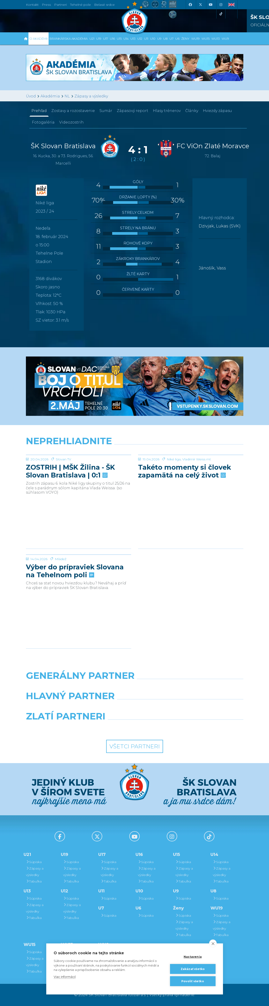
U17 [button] (105, 38)
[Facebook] (190, 4)
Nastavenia (193, 956)
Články (191, 111)
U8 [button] (165, 38)
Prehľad (39, 111)
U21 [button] (92, 38)
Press (46, 5)
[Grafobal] (97, 707)
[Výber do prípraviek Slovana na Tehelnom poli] (78, 571)
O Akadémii (38, 38)
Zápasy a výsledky (91, 96)
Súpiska (34, 862)
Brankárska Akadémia (68, 38)
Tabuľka (34, 881)
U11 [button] (146, 38)
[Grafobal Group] (162, 728)
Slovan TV (63, 494)
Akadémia (50, 96)
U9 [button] (159, 38)
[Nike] (134, 687)
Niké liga (174, 494)
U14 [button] (126, 38)
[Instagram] (221, 4)
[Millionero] (172, 707)
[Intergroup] (106, 728)
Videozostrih (71, 122)
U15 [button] (119, 38)
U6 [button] (177, 38)
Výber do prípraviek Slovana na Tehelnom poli (75, 605)
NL (67, 96)
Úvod (31, 96)
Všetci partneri (134, 746)
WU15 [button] (205, 38)
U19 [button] (98, 38)
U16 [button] (112, 38)
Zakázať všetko (193, 969)
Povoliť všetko (192, 981)
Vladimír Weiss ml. (196, 494)
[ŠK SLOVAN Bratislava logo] (134, 17)
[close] (213, 943)
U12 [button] (139, 38)
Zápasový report (132, 111)
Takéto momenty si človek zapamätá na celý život (184, 506)
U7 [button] (171, 38)
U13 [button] (133, 38)
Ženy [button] (185, 38)
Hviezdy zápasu (217, 111)
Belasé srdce (104, 5)
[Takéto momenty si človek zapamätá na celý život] (190, 472)
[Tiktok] (221, 13)
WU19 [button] (195, 38)
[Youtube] (210, 4)
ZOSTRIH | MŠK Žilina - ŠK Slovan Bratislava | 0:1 (70, 506)
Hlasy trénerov (167, 111)
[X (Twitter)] (200, 4)
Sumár (105, 111)
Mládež (60, 594)
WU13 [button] (215, 38)
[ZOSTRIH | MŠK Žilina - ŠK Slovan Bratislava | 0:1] (78, 472)
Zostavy (73, 111)
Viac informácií (65, 977)
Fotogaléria (43, 122)
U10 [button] (152, 38)
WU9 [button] (225, 38)
